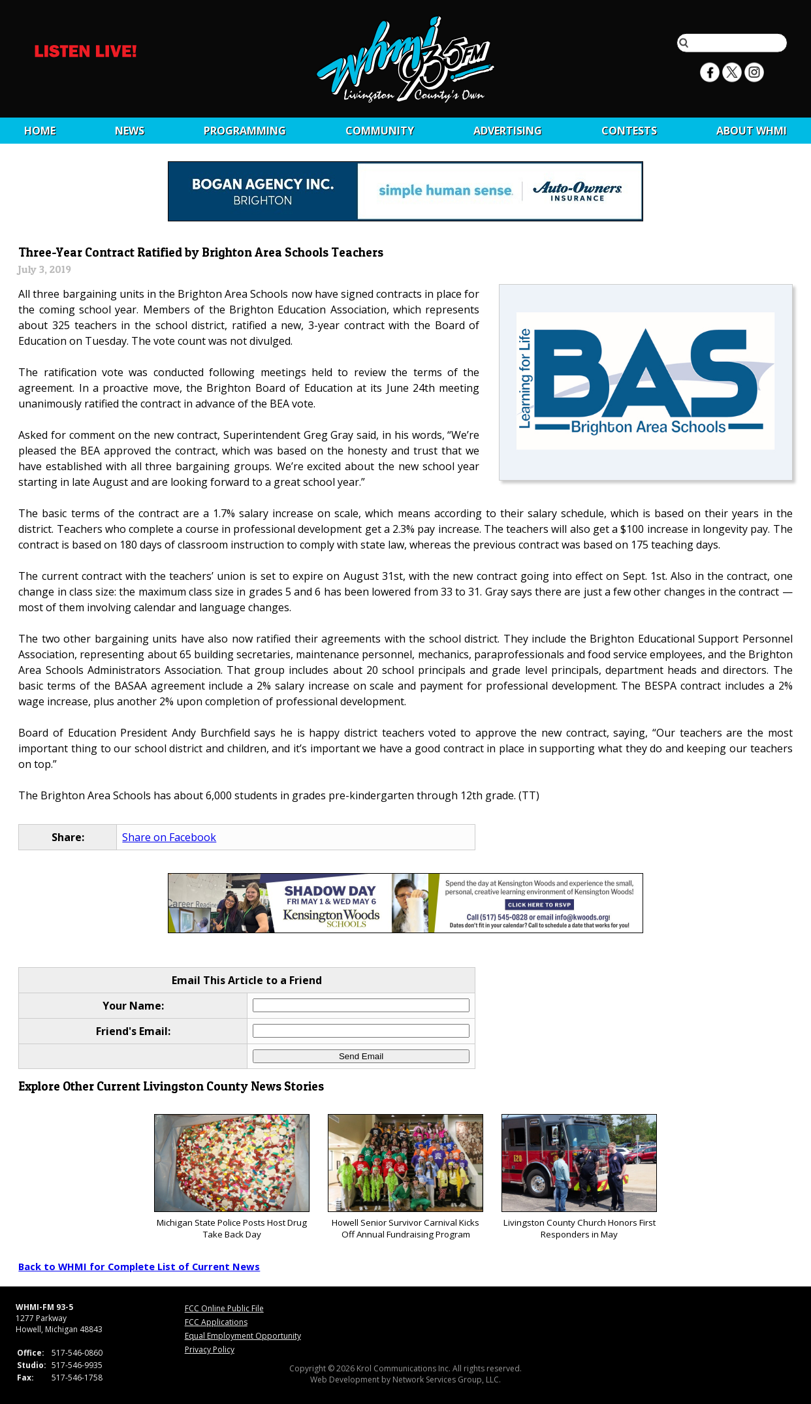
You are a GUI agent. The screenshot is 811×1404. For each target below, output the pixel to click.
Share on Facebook (169, 837)
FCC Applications (216, 1322)
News (129, 130)
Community (379, 130)
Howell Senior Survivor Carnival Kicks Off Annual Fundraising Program (405, 1177)
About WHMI (751, 130)
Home (40, 130)
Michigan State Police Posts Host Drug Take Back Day (231, 1177)
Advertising (507, 130)
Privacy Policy (209, 1349)
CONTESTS (629, 130)
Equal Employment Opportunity (243, 1335)
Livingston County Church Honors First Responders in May (578, 1177)
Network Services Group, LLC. (446, 1379)
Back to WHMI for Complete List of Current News (139, 1266)
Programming (245, 130)
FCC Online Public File (224, 1308)
